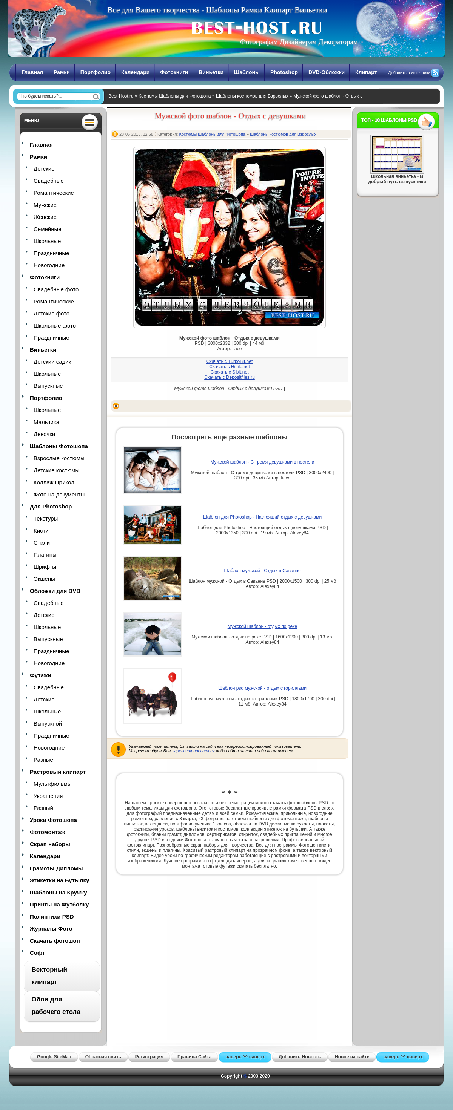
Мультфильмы (52, 784)
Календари (135, 72)
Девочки (44, 434)
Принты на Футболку (59, 904)
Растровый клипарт (58, 772)
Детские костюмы (56, 470)
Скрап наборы (50, 844)
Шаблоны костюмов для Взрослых (252, 96)
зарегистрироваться (194, 751)
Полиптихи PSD (52, 916)
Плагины (45, 554)
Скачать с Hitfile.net (229, 366)
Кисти (41, 530)
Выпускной (48, 723)
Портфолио (95, 72)
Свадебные (49, 181)
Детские (44, 168)
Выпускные (48, 386)
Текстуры (46, 518)
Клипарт (366, 72)
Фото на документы (59, 494)
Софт (37, 952)
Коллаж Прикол (54, 482)
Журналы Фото (51, 928)
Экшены (44, 579)
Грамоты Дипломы (56, 868)
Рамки (62, 72)
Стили (42, 542)
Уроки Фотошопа (53, 820)
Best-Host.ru (121, 96)
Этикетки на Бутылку (59, 880)
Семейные (48, 229)
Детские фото (51, 313)
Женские (45, 217)
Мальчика (46, 422)
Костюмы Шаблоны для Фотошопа (175, 96)
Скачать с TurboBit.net (229, 361)
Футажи (40, 675)
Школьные (47, 241)
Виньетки (211, 72)
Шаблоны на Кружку (58, 892)
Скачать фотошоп (55, 940)
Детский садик (52, 361)
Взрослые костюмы (59, 458)
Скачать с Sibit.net (229, 372)
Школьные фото (55, 325)
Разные (43, 759)
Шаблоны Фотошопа (59, 446)
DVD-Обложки (326, 72)
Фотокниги (174, 72)
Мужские (45, 205)
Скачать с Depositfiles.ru (229, 377)
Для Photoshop (51, 506)
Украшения (48, 796)
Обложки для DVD (55, 591)
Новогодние (49, 265)
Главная (32, 72)
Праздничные (51, 253)
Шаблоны (247, 72)
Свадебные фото (56, 289)
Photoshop (284, 72)
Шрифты (45, 566)
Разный (43, 808)
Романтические (54, 193)
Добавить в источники (409, 72)
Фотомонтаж (47, 832)
